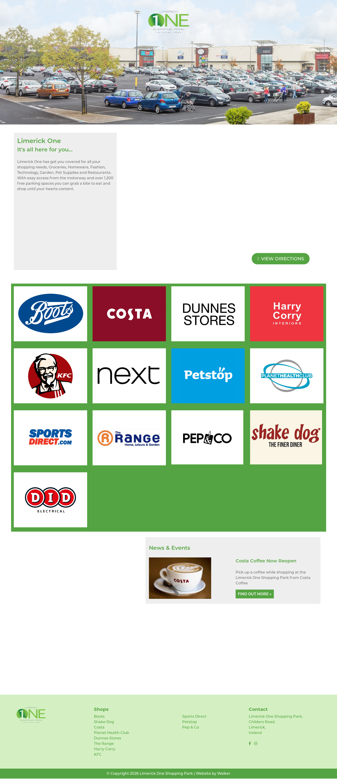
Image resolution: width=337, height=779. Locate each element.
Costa (99, 727)
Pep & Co (190, 727)
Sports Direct (194, 716)
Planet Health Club (111, 733)
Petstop (189, 722)
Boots (99, 716)
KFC (98, 754)
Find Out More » (255, 594)
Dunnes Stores (107, 738)
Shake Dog (104, 722)
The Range (104, 743)
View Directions (280, 258)
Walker (223, 773)
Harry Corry (104, 749)
